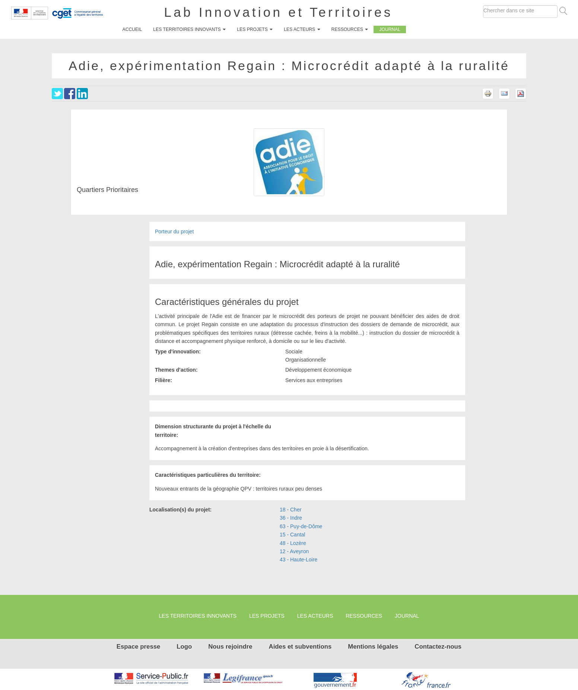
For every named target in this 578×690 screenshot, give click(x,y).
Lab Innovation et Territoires (278, 12)
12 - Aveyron (294, 551)
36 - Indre (291, 518)
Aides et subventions (300, 646)
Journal (389, 29)
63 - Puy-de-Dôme (301, 526)
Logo (184, 646)
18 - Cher (290, 510)
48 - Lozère (293, 543)
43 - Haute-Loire (298, 560)
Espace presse (139, 646)
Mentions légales (373, 646)
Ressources (349, 29)
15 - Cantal (292, 535)
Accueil (132, 29)
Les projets (255, 29)
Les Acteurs (302, 29)
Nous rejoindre (230, 646)
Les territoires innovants (189, 29)
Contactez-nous (438, 646)
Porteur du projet (174, 231)
